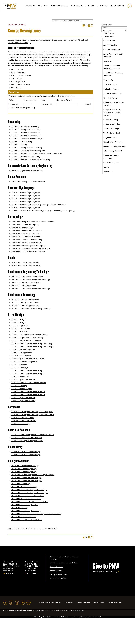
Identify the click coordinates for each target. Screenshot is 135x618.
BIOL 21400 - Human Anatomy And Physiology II (29, 493)
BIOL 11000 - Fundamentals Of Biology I (26, 478)
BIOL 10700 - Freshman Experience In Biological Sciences (32, 475)
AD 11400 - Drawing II (19, 332)
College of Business (110, 98)
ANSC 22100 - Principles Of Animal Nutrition (28, 182)
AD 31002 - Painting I (19, 365)
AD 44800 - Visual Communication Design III (28, 392)
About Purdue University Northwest (113, 55)
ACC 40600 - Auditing (19, 145)
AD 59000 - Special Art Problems (23, 401)
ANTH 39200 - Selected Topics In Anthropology (28, 246)
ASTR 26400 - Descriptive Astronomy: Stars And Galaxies (32, 415)
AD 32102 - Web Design (19, 368)
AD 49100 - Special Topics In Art (23, 398)
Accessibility (68, 603)
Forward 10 (48, 529)
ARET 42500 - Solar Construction (23, 286)
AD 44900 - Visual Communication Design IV (28, 395)
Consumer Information (83, 603)
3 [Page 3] (18, 529)
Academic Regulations (112, 84)
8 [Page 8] (31, 529)
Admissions (30, 6)
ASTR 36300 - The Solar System (22, 418)
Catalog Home (109, 40)
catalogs (39, 617)
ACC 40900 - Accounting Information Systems (28, 151)
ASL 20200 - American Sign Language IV (26, 202)
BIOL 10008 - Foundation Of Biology (24, 466)
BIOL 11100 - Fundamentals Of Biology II (26, 481)
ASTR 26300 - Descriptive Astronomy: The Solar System (32, 412)
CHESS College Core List (112, 151)
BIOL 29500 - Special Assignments (23, 517)
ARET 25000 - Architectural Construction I (27, 277)
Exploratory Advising (111, 89)
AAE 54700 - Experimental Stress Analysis (26, 171)
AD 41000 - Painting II (19, 386)
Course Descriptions (111, 162)
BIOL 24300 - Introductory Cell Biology (25, 505)
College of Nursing (110, 119)
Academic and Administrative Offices (63, 563)
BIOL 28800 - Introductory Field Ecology (26, 511)
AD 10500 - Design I (18, 320)
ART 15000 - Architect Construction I (25, 300)
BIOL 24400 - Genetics (19, 508)
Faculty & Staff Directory (59, 574)
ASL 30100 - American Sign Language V (25, 208)
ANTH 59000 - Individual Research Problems (28, 252)
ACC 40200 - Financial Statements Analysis (27, 139)
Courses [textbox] (104, 27)
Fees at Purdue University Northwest (113, 74)
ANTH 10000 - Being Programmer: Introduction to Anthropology (33, 222)
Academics (43, 6)
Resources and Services (112, 93)
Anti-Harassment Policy (115, 603)
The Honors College (111, 128)
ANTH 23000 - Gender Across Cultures (25, 234)
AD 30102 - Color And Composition (24, 362)
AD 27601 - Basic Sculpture (21, 356)
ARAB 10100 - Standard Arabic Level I (25, 263)
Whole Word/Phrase (109, 33)
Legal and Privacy (98, 603)
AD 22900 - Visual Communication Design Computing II (32, 347)
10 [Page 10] (37, 529)
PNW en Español (117, 6)
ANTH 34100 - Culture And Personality (25, 237)
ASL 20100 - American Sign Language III (26, 199)
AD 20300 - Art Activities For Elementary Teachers (30, 335)
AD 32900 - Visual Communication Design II (27, 374)
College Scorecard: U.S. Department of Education (64, 558)
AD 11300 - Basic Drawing (20, 329)
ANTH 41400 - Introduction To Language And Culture (31, 249)
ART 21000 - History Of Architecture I (25, 303)
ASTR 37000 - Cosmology (20, 424)
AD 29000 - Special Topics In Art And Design (27, 359)
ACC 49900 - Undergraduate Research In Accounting (30, 160)
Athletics (90, 6)
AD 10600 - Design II (18, 323)
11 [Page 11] (41, 529)
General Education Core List (114, 146)
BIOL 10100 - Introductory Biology (24, 469)
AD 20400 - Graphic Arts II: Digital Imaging (27, 338)
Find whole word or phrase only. (23, 108)
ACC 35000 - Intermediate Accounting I (25, 132)
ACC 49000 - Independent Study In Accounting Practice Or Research (36, 154)
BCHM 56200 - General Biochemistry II (25, 455)
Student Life (76, 6)
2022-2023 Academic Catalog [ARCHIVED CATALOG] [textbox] (67, 21)
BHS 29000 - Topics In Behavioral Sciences (26, 438)
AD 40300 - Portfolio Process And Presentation (28, 383)
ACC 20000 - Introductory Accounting (25, 126)
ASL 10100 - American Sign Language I (25, 192)
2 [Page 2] (15, 529)
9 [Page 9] (34, 529)
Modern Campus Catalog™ (91, 617)
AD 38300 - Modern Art (19, 377)
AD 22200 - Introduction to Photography (26, 341)
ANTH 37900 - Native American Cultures (26, 243)
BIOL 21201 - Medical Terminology (24, 487)
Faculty (106, 167)
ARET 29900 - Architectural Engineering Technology (30, 280)
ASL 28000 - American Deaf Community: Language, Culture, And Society (38, 205)
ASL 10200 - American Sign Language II (25, 195)
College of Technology (112, 124)
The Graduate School (111, 133)
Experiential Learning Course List (111, 156)
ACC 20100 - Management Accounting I (26, 129)
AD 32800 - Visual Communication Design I (27, 371)
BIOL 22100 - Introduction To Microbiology (27, 496)
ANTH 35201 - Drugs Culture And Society (26, 240)
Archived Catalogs (110, 45)
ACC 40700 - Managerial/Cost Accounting (26, 148)
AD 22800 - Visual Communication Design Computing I (32, 344)
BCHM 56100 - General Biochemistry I (25, 452)
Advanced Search (107, 36)
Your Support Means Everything (104, 571)
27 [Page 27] (56, 529)
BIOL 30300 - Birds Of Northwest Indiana (26, 520)
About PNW (102, 6)
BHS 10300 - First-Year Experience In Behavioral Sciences (32, 435)
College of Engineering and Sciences (113, 103)
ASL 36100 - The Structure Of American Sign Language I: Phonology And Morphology (43, 211)
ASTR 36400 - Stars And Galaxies (23, 421)
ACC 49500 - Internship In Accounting (25, 157)
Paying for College (59, 6)
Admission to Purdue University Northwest (111, 67)
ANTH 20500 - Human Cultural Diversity (26, 231)
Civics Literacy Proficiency (113, 142)
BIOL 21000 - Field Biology (21, 484)
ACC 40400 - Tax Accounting (21, 142)
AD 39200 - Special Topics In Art (23, 380)
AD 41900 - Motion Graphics (21, 389)
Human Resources (56, 567)
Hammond (10, 573)
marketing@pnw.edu (77, 610)
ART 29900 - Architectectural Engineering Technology (31, 309)
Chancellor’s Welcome (111, 49)
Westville (31, 573)
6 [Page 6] (26, 529)
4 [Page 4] (20, 529)
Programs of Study (110, 137)
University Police (56, 571)
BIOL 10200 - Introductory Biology (24, 472)
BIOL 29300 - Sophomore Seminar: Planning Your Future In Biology (36, 514)
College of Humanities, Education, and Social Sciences (112, 112)
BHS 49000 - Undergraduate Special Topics (27, 441)
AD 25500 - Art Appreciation (21, 353)
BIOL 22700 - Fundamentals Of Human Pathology (29, 502)
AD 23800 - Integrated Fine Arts (23, 350)
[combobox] (72, 20)
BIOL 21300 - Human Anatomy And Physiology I (29, 490)
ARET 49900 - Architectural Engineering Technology (30, 289)
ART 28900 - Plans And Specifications (25, 306)
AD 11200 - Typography (19, 326)
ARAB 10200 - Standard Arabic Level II (25, 266)
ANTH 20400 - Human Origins (22, 228)
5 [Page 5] (23, 529)
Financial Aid (108, 80)
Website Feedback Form (59, 578)
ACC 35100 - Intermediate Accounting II (26, 136)
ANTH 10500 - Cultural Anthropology (25, 225)
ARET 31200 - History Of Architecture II (26, 283)
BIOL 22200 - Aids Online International (26, 499)
